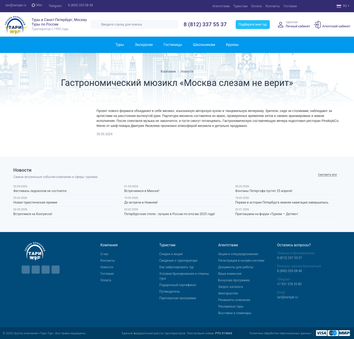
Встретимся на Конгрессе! (32, 214)
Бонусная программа (233, 280)
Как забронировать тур (176, 267)
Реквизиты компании (234, 300)
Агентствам (221, 6)
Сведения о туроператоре (178, 260)
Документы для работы (235, 267)
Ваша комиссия (229, 273)
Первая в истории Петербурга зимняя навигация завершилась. (282, 202)
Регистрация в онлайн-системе (241, 260)
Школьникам (204, 45)
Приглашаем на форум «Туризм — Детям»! (266, 214)
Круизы (232, 45)
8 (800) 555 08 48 (80, 5)
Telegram (55, 6)
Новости (106, 267)
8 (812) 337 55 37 (205, 24)
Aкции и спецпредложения (238, 254)
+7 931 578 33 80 (289, 284)
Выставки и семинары (234, 313)
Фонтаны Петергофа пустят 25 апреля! (263, 191)
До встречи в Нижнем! (141, 202)
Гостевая (290, 6)
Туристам (240, 6)
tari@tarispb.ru (15, 5)
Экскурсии (144, 45)
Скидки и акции (171, 254)
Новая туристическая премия (35, 202)
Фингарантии (228, 293)
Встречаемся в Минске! (141, 191)
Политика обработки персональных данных (280, 333)
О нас (104, 254)
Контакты (273, 6)
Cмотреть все (327, 174)
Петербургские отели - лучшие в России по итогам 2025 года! (169, 214)
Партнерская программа (177, 298)
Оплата (256, 6)
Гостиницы (172, 45)
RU (342, 6)
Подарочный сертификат (177, 285)
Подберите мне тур (253, 24)
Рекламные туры (230, 306)
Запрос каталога (230, 287)
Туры (119, 45)
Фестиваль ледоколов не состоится (39, 191)
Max (37, 5)
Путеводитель (169, 291)
